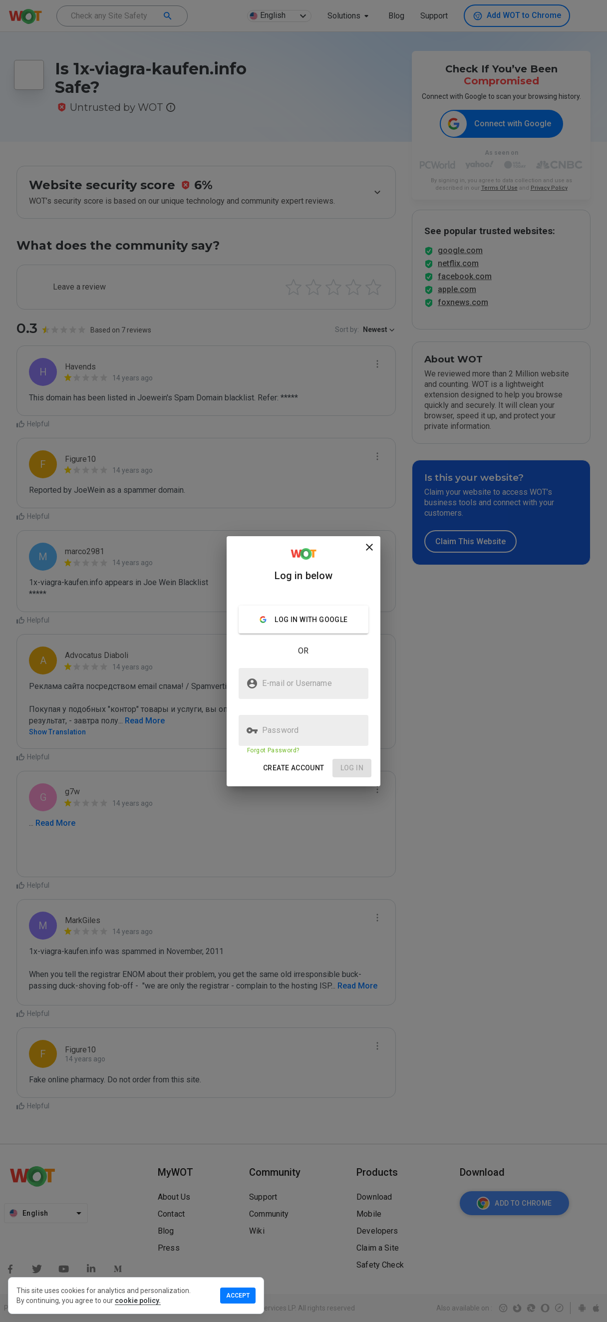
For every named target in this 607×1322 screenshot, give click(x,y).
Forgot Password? (273, 750)
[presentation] (303, 661)
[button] (293, 768)
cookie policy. (138, 1301)
